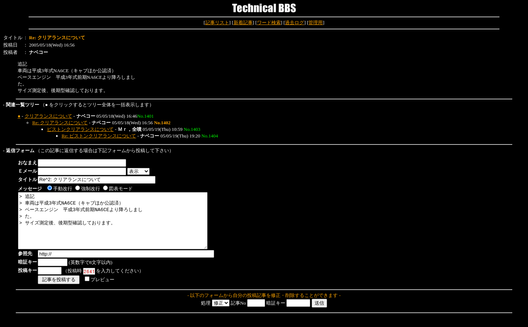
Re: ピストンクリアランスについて (99, 136)
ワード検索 (269, 22)
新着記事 (243, 22)
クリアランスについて (48, 116)
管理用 (315, 22)
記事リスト (217, 22)
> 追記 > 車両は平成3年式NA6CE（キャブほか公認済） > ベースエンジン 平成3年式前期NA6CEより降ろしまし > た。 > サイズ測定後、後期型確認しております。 (124, 226)
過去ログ (294, 22)
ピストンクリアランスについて (80, 129)
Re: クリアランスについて (60, 122)
